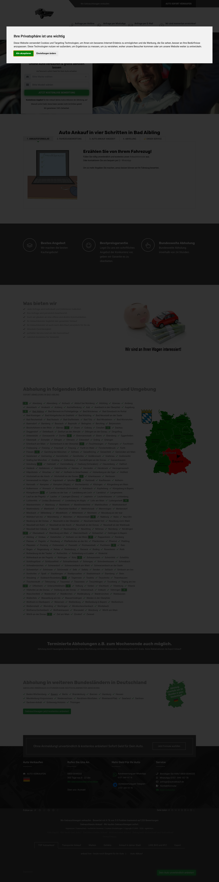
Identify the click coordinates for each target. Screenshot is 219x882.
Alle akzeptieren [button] (23, 53)
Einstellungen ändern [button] (46, 53)
